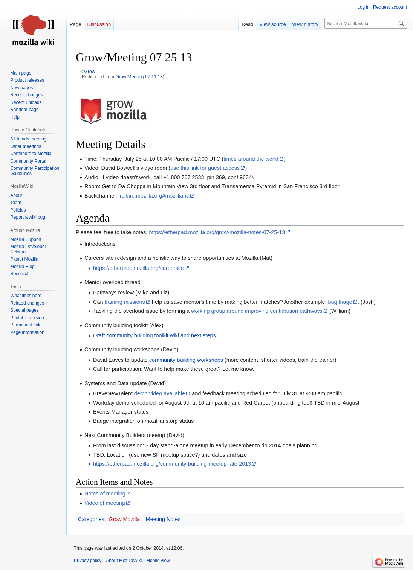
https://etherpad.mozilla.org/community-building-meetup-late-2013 (172, 464)
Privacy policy (87, 560)
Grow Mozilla (124, 519)
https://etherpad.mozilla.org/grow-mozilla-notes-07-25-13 (217, 232)
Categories (91, 519)
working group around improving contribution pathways (257, 311)
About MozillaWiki (124, 560)
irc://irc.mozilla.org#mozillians (153, 196)
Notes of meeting (104, 494)
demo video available (159, 393)
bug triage (340, 302)
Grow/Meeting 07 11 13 (139, 76)
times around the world (250, 159)
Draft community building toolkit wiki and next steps (154, 335)
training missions (124, 302)
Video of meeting (104, 503)
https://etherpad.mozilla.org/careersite (138, 268)
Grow (89, 71)
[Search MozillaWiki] (365, 23)
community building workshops (186, 360)
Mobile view (158, 560)
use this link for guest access (205, 168)
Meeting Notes (163, 519)
